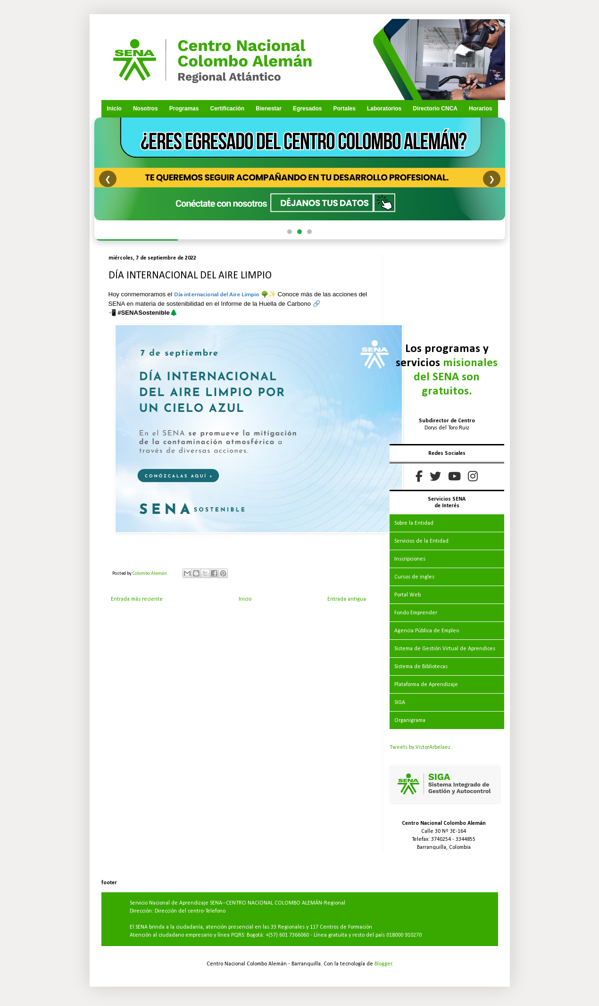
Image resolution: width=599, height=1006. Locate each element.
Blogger (383, 964)
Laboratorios (384, 108)
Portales (344, 108)
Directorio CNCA (435, 108)
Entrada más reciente (137, 599)
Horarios (480, 108)
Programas (184, 108)
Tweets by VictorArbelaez (420, 747)
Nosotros (145, 108)
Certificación (227, 108)
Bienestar (269, 108)
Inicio (114, 108)
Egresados (307, 108)
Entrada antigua (346, 599)
